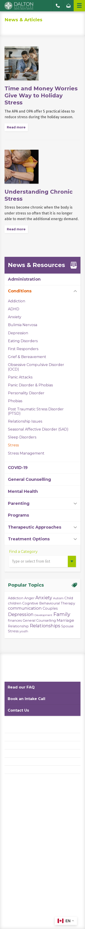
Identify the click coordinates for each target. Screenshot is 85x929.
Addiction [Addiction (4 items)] (15, 598)
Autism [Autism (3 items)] (58, 598)
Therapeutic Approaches (34, 527)
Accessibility (15, 753)
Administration (24, 279)
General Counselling (29, 479)
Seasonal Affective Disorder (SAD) (38, 429)
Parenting (18, 503)
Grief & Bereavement (27, 357)
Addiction (16, 301)
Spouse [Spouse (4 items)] (67, 626)
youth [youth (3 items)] (23, 631)
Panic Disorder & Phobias (30, 385)
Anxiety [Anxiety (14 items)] (43, 597)
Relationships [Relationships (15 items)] (45, 625)
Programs (18, 515)
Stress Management (26, 453)
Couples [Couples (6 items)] (50, 608)
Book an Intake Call (26, 699)
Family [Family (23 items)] (61, 614)
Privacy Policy (16, 737)
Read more (16, 127)
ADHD (13, 309)
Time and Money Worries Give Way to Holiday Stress (41, 95)
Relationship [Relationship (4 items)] (18, 626)
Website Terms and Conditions (29, 745)
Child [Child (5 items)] (68, 598)
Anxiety (14, 317)
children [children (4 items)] (14, 603)
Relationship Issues (25, 421)
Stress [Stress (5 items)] (13, 631)
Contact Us (18, 710)
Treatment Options (29, 539)
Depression (18, 333)
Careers (11, 761)
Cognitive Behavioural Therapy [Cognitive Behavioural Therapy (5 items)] (48, 603)
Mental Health (23, 491)
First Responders (23, 349)
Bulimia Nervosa (22, 325)
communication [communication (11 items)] (25, 608)
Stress (13, 445)
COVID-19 (18, 467)
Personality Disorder (26, 393)
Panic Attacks (20, 377)
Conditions (20, 291)
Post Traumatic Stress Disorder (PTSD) (36, 411)
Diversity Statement (21, 769)
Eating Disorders (23, 341)
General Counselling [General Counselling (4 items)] (39, 621)
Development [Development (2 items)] (43, 615)
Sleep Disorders (22, 437)
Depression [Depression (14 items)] (21, 614)
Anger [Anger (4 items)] (29, 598)
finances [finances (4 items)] (15, 621)
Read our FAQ (21, 687)
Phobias (15, 401)
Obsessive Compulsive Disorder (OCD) (36, 367)
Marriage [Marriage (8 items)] (65, 620)
